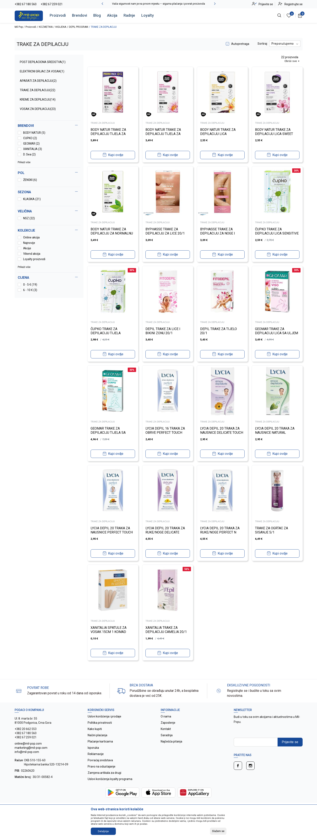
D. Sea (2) (29, 154)
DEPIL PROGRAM (78, 26)
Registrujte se (293, 4)
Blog (97, 15)
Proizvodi (58, 15)
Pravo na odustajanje (101, 766)
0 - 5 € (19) (30, 284)
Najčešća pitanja (171, 741)
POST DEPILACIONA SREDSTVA (43, 62)
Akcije (27, 248)
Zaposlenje (168, 722)
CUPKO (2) (30, 138)
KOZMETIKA (46, 26)
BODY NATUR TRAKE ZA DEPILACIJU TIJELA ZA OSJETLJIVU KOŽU (109, 133)
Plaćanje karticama (100, 741)
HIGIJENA (60, 26)
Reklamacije (96, 754)
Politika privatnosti (100, 722)
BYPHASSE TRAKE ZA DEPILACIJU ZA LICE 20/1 (165, 231)
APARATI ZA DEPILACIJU (38, 80)
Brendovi (79, 15)
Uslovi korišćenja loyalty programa (110, 779)
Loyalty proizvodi (34, 259)
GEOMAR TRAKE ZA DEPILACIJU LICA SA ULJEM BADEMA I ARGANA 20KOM (276, 332)
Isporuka (93, 747)
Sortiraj (262, 43)
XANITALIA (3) (32, 149)
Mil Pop (19, 26)
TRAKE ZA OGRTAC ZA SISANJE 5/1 (271, 530)
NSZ (29, 218)
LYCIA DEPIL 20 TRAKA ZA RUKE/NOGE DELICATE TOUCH (165, 532)
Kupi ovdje (115, 154)
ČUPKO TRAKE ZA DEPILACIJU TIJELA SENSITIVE (106, 332)
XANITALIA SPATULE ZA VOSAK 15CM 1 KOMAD (109, 629)
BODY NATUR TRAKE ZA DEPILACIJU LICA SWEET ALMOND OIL (274, 133)
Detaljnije (103, 831)
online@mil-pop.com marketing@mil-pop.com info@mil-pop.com (31, 748)
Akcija (112, 15)
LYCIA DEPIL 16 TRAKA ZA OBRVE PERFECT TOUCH (165, 430)
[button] (49, 278)
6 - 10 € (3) (30, 290)
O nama (166, 716)
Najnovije (29, 243)
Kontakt (166, 729)
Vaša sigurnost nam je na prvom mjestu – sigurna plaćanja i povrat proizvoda (158, 3)
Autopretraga (240, 43)
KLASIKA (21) (32, 199)
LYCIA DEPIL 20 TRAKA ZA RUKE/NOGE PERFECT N (220, 530)
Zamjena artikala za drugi (104, 772)
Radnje (129, 15)
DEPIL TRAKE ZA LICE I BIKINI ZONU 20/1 (163, 330)
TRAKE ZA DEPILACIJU (37, 90)
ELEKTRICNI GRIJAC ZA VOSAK (42, 71)
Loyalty (147, 15)
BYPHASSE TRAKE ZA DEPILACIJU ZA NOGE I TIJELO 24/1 (218, 233)
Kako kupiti (95, 729)
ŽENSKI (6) (30, 180)
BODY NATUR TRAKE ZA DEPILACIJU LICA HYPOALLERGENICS (218, 133)
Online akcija (31, 237)
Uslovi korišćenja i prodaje (104, 716)
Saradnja (167, 735)
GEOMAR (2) (31, 143)
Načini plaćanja (97, 735)
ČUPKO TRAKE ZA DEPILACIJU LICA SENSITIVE (268, 233)
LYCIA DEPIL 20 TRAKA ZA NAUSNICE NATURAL (275, 430)
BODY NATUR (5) (34, 132)
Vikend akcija (31, 253)
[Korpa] (300, 15)
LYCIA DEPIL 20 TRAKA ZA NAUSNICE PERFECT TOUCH (112, 530)
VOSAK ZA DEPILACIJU (38, 109)
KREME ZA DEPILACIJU (38, 99)
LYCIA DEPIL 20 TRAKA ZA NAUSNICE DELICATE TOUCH (222, 430)
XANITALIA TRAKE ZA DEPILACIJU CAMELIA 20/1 (166, 629)
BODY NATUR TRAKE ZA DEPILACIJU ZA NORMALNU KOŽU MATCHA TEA (112, 233)
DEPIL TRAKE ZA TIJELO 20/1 (219, 330)
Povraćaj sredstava (100, 760)
